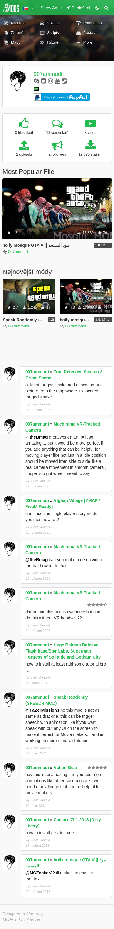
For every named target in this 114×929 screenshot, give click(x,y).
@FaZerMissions (42, 710)
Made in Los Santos (21, 919)
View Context (38, 404)
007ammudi (48, 74)
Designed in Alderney (22, 913)
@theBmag (36, 437)
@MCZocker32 (40, 872)
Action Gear (65, 767)
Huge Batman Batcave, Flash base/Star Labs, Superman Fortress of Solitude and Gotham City (63, 651)
